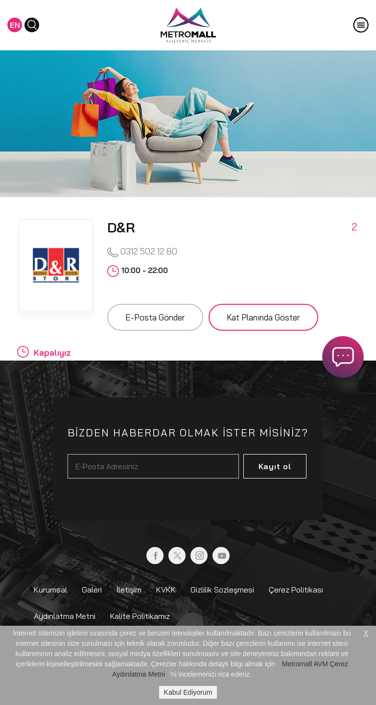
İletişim (129, 589)
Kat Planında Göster (263, 317)
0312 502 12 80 (142, 251)
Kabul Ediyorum (188, 692)
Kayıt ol (274, 466)
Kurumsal (50, 589)
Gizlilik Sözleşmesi (222, 589)
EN (15, 25)
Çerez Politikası (296, 589)
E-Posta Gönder (155, 317)
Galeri (92, 589)
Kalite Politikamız (140, 616)
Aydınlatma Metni (64, 616)
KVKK (166, 589)
